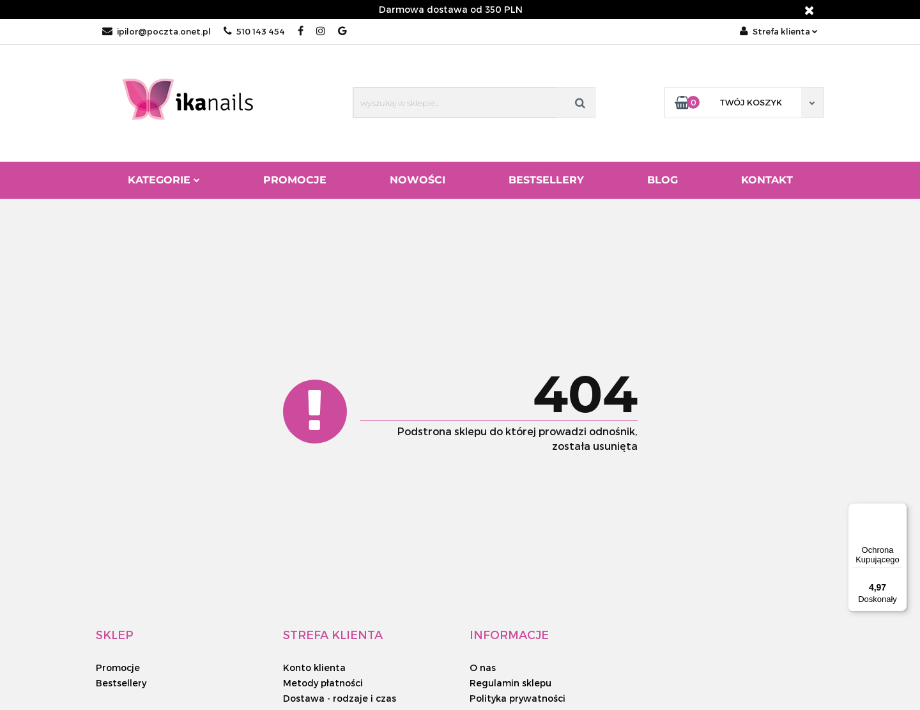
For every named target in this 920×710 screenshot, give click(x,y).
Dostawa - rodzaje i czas (339, 698)
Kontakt (767, 180)
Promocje (294, 180)
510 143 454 (254, 31)
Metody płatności (323, 682)
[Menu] (899, 510)
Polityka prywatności (517, 698)
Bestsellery (546, 180)
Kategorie (164, 180)
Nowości (417, 180)
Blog (662, 180)
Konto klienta (314, 667)
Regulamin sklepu (510, 682)
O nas (483, 667)
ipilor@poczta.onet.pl (156, 31)
